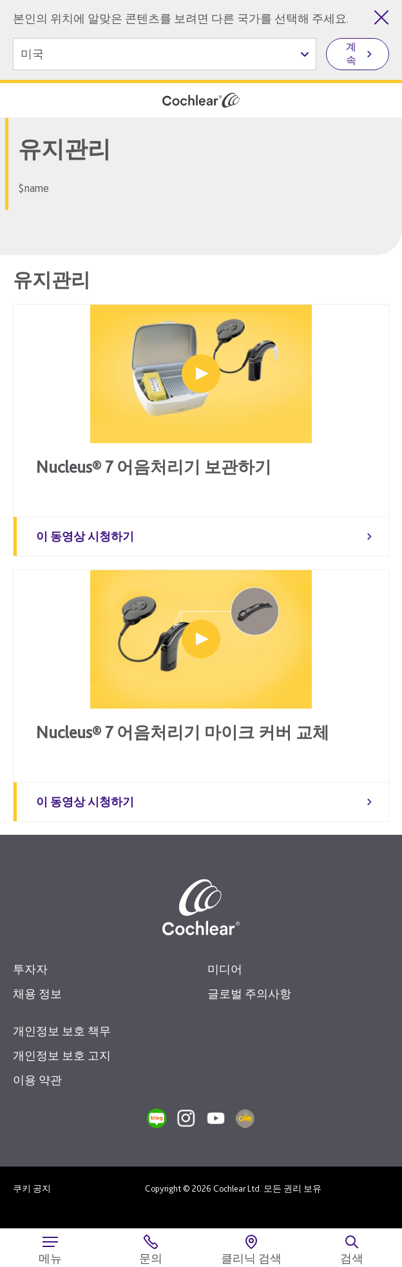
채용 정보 (37, 993)
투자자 (30, 969)
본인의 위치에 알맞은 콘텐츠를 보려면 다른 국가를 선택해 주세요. (181, 18)
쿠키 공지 (32, 1188)
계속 (351, 53)
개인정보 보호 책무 (62, 1031)
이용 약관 (37, 1080)
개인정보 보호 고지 (62, 1055)
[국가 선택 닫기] (381, 17)
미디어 (224, 969)
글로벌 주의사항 (249, 993)
